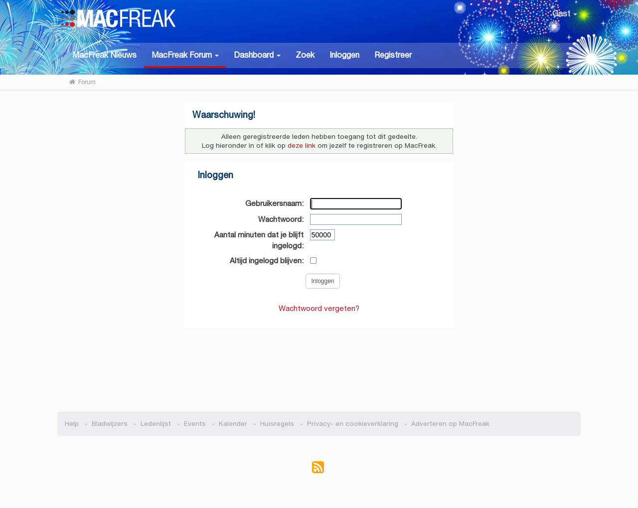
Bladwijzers (110, 423)
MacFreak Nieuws (104, 55)
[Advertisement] (319, 364)
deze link (302, 145)
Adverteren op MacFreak (450, 423)
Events (195, 423)
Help (72, 423)
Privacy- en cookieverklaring (352, 423)
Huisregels (277, 423)
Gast (564, 13)
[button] (185, 55)
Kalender (233, 423)
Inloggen (344, 55)
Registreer (393, 55)
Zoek (305, 55)
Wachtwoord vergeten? (319, 308)
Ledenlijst (156, 423)
